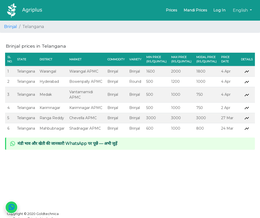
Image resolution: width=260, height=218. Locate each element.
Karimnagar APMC (85, 107)
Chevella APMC (83, 118)
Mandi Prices (195, 10)
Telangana (26, 71)
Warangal (48, 71)
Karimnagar (50, 107)
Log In (219, 10)
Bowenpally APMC (85, 81)
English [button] (241, 10)
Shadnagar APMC (85, 128)
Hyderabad (49, 81)
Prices (171, 10)
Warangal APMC (83, 71)
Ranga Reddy (52, 118)
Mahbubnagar (52, 128)
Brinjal (10, 26)
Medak (46, 94)
